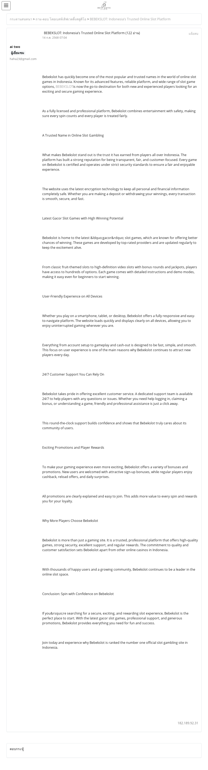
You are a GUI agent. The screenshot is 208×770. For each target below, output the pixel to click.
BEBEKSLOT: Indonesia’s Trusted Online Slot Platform (130, 19)
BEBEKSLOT (64, 86)
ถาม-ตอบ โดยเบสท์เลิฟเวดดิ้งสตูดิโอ (61, 19)
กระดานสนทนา (21, 19)
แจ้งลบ (193, 33)
